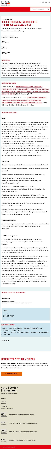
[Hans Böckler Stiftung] (9, 393)
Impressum (3, 403)
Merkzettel (3, 401)
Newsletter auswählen (11, 374)
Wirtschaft (6, 330)
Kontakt (3, 398)
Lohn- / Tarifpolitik (15, 328)
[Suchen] (48, 9)
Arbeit (4, 328)
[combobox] (38, 9)
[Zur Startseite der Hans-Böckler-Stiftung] (5, 4)
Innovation (6, 334)
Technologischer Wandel (40, 332)
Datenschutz (4, 406)
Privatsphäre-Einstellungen (7, 408)
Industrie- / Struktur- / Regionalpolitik (15, 332)
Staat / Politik (16, 330)
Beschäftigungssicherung (33, 328)
